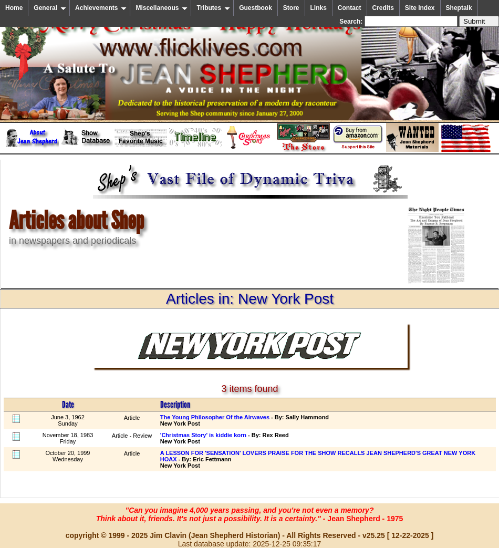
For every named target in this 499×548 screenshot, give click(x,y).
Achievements (101, 8)
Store (291, 8)
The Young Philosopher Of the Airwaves (214, 417)
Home (14, 8)
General (50, 8)
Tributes (213, 8)
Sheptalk (459, 8)
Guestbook (255, 8)
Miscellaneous (162, 8)
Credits (383, 8)
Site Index (420, 8)
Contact (349, 8)
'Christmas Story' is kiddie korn (203, 435)
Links (318, 8)
